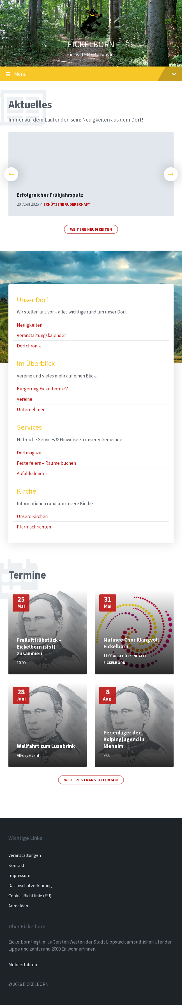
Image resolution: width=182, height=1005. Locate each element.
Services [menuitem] (29, 427)
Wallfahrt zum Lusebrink (46, 746)
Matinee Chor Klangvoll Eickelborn (131, 643)
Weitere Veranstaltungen (91, 779)
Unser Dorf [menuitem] (32, 300)
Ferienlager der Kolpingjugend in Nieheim (123, 739)
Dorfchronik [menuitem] (29, 346)
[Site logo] (91, 33)
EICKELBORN (91, 44)
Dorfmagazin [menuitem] (30, 453)
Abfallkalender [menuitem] (32, 473)
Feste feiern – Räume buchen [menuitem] (46, 463)
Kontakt (16, 865)
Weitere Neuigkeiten (91, 229)
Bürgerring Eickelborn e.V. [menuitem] (42, 389)
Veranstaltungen (24, 855)
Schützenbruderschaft (66, 204)
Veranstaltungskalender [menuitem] (41, 335)
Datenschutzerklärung (30, 885)
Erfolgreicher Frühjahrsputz (50, 194)
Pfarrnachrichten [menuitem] (34, 527)
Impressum (19, 875)
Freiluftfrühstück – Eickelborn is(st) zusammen (39, 647)
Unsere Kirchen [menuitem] (32, 516)
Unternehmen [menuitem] (31, 409)
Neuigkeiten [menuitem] (29, 325)
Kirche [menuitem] (26, 491)
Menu (91, 74)
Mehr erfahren (22, 964)
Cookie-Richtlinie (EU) (29, 895)
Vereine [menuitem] (24, 399)
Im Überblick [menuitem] (36, 363)
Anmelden (18, 905)
